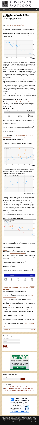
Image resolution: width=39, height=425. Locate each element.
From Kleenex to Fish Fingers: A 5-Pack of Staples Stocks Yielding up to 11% (19, 390)
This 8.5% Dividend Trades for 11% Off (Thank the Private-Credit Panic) (18, 392)
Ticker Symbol (6, 377)
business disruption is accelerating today (24, 101)
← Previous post (6, 329)
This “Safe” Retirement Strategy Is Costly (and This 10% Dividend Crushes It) (19, 388)
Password (5, 341)
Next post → (33, 329)
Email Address (6, 338)
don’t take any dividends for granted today (16, 25)
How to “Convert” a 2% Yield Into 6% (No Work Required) (15, 386)
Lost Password (6, 348)
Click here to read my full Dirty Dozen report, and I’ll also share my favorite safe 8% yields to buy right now (19, 325)
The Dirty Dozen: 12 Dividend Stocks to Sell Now (15, 305)
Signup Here (5, 347)
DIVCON (5, 250)
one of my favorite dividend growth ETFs (17, 253)
